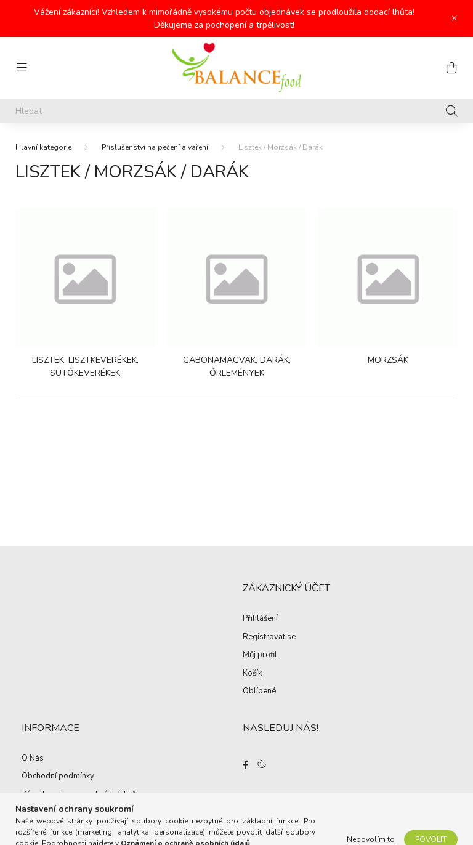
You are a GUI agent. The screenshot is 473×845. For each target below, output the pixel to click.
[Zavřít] (454, 18)
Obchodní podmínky (58, 777)
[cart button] (451, 67)
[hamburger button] (21, 67)
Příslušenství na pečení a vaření (155, 147)
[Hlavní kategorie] (43, 147)
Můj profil (260, 655)
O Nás (33, 759)
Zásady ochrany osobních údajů (79, 795)
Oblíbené (259, 692)
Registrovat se (269, 637)
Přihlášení (260, 619)
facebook (245, 765)
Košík (252, 674)
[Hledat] (236, 111)
